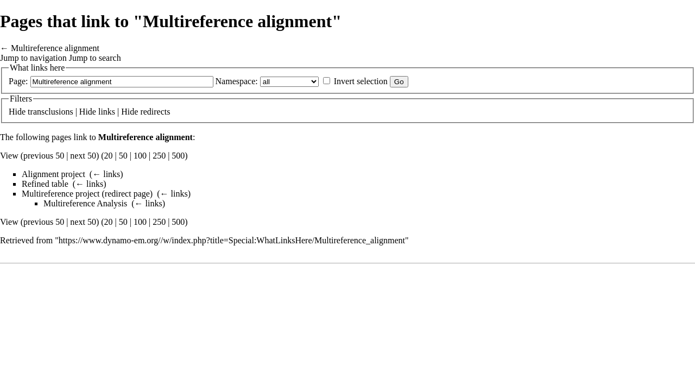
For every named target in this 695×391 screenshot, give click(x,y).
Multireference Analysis (85, 203)
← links (106, 174)
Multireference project (60, 193)
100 (140, 155)
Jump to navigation (33, 57)
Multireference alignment (55, 48)
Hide (17, 111)
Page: (18, 81)
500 (178, 155)
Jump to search (95, 57)
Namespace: (237, 81)
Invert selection (361, 81)
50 (123, 155)
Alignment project (53, 174)
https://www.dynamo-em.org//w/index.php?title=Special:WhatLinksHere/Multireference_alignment (232, 240)
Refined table (45, 183)
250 (159, 155)
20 (108, 155)
